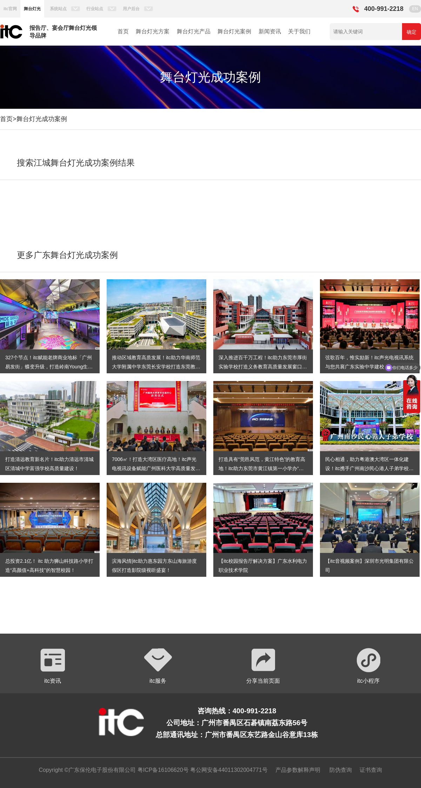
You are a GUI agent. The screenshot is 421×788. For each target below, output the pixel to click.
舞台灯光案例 (234, 31)
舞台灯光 (32, 8)
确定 (411, 32)
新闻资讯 (270, 31)
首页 (123, 31)
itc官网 (10, 8)
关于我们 (299, 31)
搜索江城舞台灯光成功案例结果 (76, 162)
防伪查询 (340, 770)
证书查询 (371, 770)
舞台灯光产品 (193, 31)
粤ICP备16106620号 (162, 770)
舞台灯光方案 (152, 31)
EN (415, 8)
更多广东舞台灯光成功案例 (67, 255)
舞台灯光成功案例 (41, 118)
